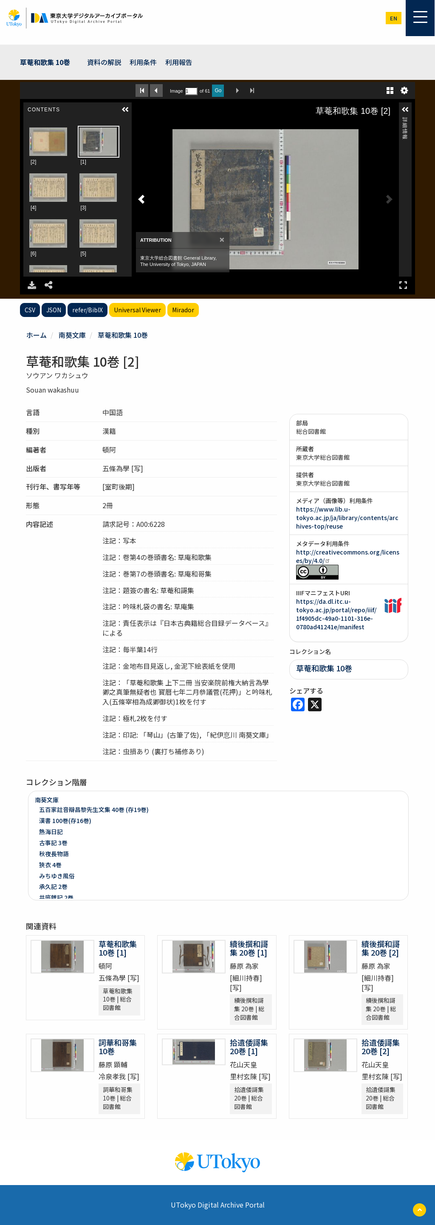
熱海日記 (51, 831)
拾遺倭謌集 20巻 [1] (249, 1046)
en (393, 18)
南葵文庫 (72, 335)
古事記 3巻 (53, 842)
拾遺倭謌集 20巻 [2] (381, 1046)
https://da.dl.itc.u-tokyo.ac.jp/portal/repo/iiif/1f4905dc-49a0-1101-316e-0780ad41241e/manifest (336, 614)
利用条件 (143, 62)
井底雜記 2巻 (56, 897)
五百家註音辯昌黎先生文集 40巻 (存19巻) (94, 809)
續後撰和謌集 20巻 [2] (381, 948)
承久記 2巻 (53, 886)
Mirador (183, 310)
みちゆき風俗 (57, 875)
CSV (30, 310)
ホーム (36, 335)
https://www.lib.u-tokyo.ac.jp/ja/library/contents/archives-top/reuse (347, 517)
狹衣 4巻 (50, 864)
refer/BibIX (87, 310)
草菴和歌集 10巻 (45, 62)
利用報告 (178, 62)
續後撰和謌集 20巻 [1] (249, 948)
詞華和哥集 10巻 (118, 1046)
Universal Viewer (137, 310)
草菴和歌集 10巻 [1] (118, 948)
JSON (53, 310)
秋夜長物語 (54, 853)
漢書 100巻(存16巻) (65, 820)
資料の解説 (104, 62)
